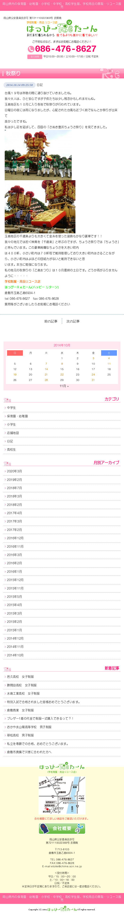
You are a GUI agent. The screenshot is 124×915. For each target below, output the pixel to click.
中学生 (11, 407)
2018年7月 (14, 488)
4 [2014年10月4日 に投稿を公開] (109, 358)
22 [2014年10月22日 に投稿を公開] (61, 374)
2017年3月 (14, 521)
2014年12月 (15, 638)
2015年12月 (15, 579)
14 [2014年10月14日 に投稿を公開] (46, 369)
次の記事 (73, 321)
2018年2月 (14, 504)
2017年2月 (14, 529)
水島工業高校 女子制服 (23, 693)
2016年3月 (14, 554)
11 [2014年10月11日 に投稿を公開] (109, 364)
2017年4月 (14, 513)
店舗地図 (13, 433)
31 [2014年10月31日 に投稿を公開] (93, 380)
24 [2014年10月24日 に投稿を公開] (93, 374)
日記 (40, 84)
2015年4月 (14, 604)
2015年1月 (14, 630)
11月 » (64, 386)
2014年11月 (15, 646)
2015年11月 (15, 588)
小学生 (11, 424)
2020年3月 (14, 471)
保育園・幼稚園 (17, 416)
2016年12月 (15, 538)
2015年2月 (14, 621)
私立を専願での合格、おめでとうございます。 (38, 743)
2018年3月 (14, 496)
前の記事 (51, 321)
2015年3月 (14, 613)
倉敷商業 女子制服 (20, 710)
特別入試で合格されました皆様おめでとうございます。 (44, 702)
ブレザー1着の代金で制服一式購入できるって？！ (40, 718)
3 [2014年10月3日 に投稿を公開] (93, 358)
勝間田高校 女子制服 (22, 685)
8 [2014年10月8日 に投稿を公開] (62, 364)
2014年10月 (15, 655)
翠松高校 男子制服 (20, 735)
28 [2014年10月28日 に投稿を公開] (46, 380)
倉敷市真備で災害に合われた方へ (29, 752)
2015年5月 (14, 596)
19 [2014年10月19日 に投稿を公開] (15, 374)
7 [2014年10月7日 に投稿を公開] (46, 364)
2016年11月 (15, 546)
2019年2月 (14, 479)
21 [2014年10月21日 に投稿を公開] (46, 374)
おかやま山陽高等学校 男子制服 (29, 727)
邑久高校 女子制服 (20, 676)
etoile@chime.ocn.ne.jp (66, 866)
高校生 (11, 449)
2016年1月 (14, 571)
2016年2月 (14, 563)
